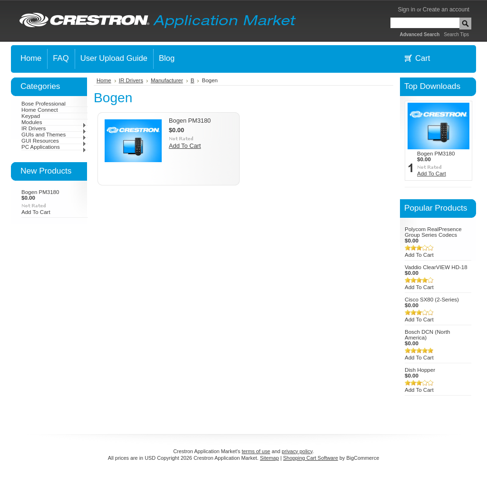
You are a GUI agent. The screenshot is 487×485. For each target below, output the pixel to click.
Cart (422, 58)
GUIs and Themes (54, 134)
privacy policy (297, 451)
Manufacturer (167, 80)
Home (104, 80)
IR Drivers (54, 128)
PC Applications (54, 147)
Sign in (406, 9)
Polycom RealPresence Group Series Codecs (433, 232)
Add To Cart (35, 212)
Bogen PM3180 (40, 192)
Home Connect (39, 110)
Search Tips (456, 34)
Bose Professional (43, 104)
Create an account (446, 9)
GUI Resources (54, 141)
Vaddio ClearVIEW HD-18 (436, 267)
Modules (54, 122)
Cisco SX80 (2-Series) (432, 299)
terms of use (256, 451)
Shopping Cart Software (310, 458)
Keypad (30, 116)
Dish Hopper (420, 370)
